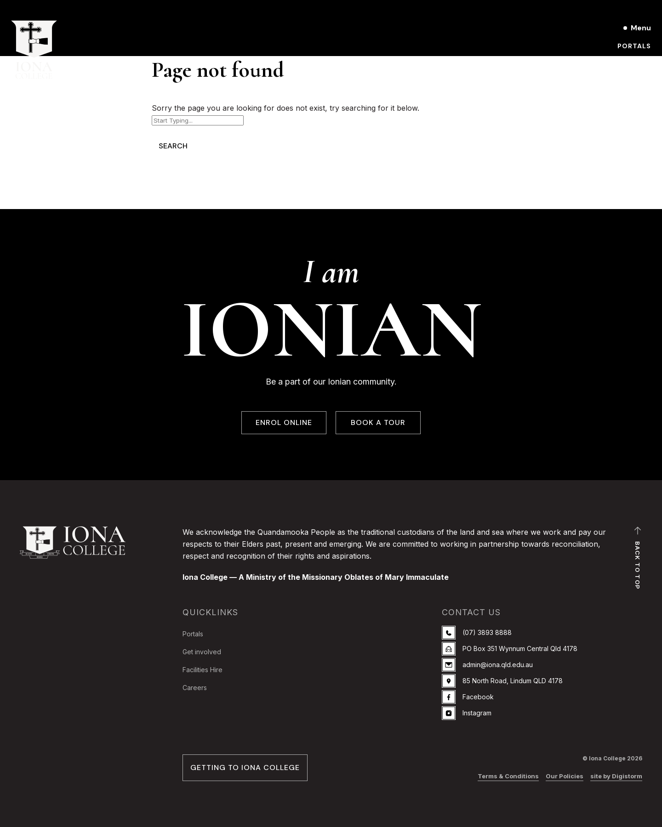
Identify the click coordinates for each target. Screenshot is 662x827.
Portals (634, 46)
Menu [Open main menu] (641, 28)
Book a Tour (625, 61)
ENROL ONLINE (284, 423)
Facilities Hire (203, 670)
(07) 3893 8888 (477, 633)
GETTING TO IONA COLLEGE (245, 768)
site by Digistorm (616, 776)
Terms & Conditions (508, 776)
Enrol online (625, 77)
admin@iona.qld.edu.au (487, 665)
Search (173, 146)
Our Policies (564, 776)
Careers (195, 687)
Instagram (466, 713)
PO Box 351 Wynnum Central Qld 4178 (509, 649)
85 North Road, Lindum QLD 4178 (502, 681)
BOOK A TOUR (378, 423)
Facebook (468, 697)
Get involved (202, 652)
